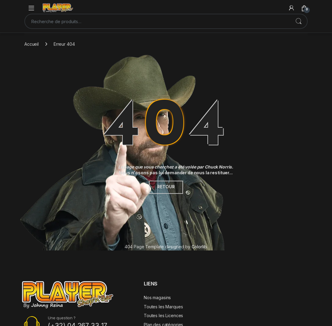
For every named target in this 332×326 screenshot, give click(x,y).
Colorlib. (200, 246)
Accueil (31, 44)
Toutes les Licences (163, 315)
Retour (166, 187)
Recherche (298, 21)
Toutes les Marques (163, 306)
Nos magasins (157, 297)
